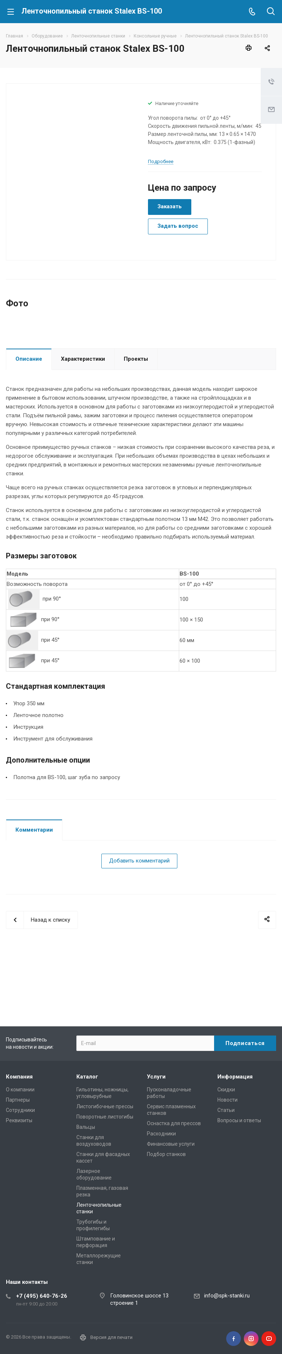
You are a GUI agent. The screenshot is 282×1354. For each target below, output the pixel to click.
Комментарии (34, 881)
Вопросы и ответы (239, 1120)
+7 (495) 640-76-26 (41, 1296)
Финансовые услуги (171, 1144)
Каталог (87, 1076)
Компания (19, 1076)
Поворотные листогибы (104, 1117)
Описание (28, 410)
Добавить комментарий (139, 912)
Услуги (156, 1076)
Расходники (161, 1134)
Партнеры (18, 1100)
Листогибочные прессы (104, 1106)
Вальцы (85, 1127)
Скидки (226, 1089)
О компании (20, 1089)
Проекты (136, 410)
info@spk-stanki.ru (227, 1295)
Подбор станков (166, 1154)
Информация (235, 1076)
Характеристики (83, 410)
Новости (227, 1100)
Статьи (226, 1110)
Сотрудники (20, 1110)
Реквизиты (19, 1120)
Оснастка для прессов (174, 1123)
